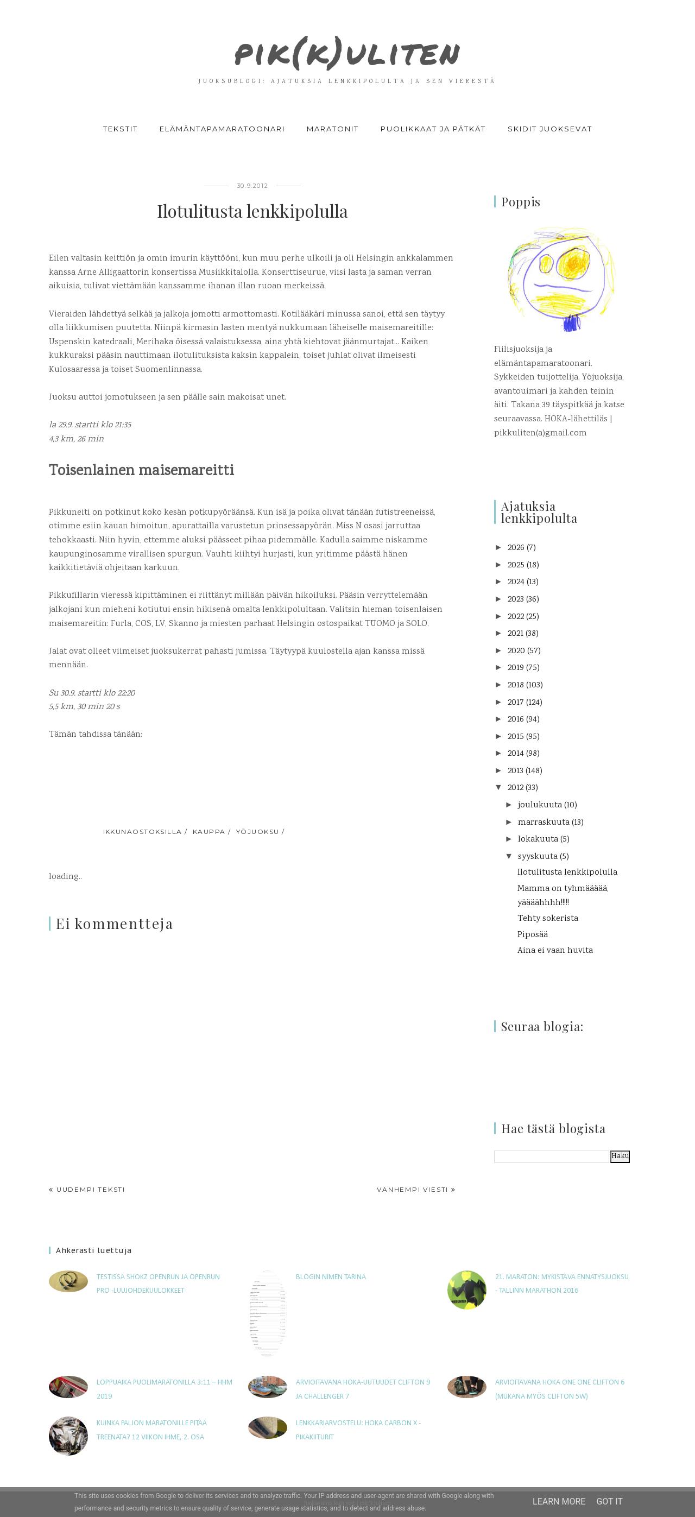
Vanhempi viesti (412, 1189)
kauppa (209, 831)
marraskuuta (544, 823)
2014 (516, 754)
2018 (516, 685)
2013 (515, 771)
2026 (516, 548)
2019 (516, 668)
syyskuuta (538, 857)
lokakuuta (538, 839)
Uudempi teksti (90, 1189)
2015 (516, 737)
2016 (516, 719)
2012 (515, 788)
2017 (516, 703)
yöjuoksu (258, 831)
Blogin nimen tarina (331, 1277)
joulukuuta (540, 805)
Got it (609, 1501)
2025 (516, 565)
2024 (516, 582)
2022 (516, 617)
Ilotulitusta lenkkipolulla (567, 873)
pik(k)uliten (347, 45)
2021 (515, 634)
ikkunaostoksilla (142, 831)
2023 (516, 599)
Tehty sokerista (547, 919)
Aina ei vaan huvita (555, 951)
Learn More (559, 1501)
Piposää (532, 935)
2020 (516, 651)
